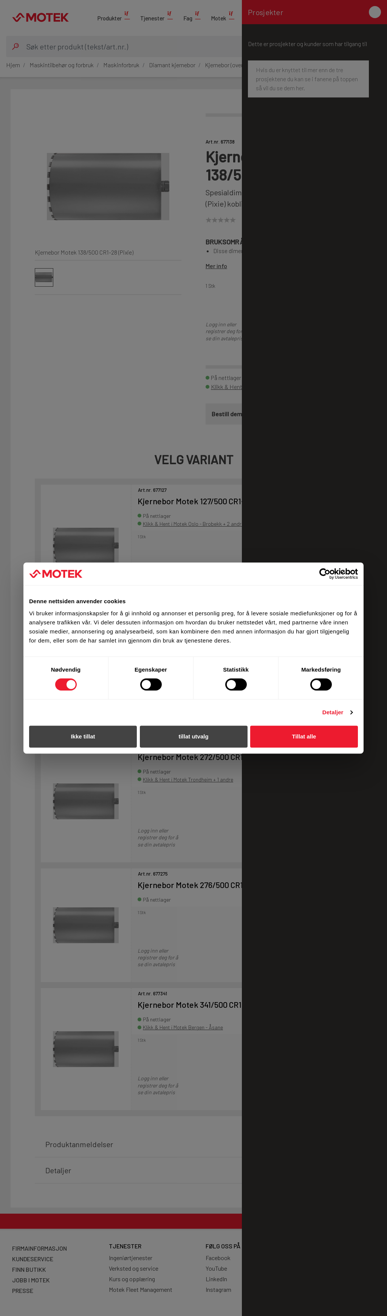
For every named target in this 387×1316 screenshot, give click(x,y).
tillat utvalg (193, 736)
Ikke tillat (83, 736)
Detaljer (333, 712)
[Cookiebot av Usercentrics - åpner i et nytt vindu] (325, 573)
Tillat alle (304, 736)
